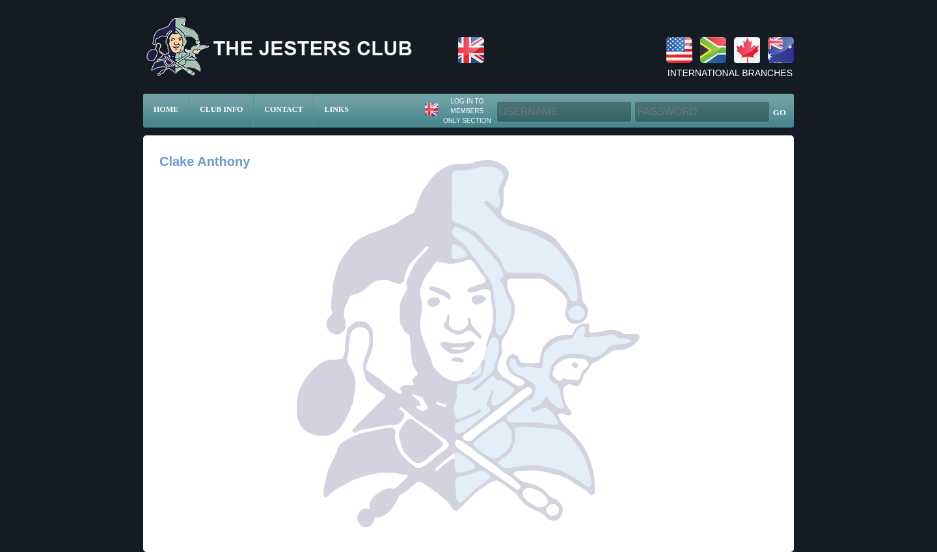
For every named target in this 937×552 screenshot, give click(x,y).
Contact (283, 109)
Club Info (221, 109)
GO (779, 112)
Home (166, 109)
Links (336, 109)
